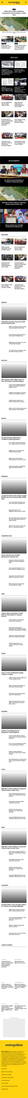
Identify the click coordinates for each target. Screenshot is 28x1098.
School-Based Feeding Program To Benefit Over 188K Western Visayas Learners (20, 47)
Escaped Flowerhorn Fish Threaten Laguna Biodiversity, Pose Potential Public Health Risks (14, 497)
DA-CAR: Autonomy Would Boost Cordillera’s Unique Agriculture (14, 181)
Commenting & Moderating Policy (9, 1086)
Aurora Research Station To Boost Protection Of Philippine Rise (17, 335)
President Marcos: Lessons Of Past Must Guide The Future (17, 934)
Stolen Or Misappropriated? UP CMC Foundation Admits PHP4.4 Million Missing (7, 88)
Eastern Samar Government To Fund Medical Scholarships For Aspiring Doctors (12, 614)
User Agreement (5, 1080)
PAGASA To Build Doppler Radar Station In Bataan (16, 926)
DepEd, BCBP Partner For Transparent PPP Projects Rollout (20, 143)
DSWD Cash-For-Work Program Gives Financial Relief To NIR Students (18, 409)
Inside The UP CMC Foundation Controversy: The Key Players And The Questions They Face (20, 89)
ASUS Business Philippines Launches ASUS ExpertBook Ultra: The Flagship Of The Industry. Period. (7, 72)
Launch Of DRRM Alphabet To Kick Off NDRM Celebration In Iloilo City (17, 818)
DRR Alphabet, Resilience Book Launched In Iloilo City (16, 802)
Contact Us (4, 1068)
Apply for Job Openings (6, 1071)
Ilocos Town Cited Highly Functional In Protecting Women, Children (17, 744)
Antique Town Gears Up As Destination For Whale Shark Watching (16, 811)
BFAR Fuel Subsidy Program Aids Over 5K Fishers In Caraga (16, 584)
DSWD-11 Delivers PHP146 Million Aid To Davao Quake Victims (17, 678)
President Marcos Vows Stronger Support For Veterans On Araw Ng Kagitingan (13, 905)
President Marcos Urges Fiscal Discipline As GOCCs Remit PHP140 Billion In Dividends (7, 122)
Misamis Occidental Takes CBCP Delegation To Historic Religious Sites (16, 561)
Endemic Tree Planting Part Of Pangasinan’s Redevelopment (10, 731)
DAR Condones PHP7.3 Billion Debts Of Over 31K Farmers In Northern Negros (12, 380)
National (4, 43)
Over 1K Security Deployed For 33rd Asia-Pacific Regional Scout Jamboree (17, 919)
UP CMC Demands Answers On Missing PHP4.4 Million (19, 71)
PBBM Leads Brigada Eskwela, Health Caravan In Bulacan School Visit (17, 327)
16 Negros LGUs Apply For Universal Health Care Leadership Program (17, 393)
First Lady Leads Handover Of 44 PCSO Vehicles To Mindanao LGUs (17, 568)
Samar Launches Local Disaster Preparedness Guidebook (16, 620)
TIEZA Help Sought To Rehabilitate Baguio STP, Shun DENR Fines (17, 467)
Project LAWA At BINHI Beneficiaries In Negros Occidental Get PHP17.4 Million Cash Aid (17, 386)
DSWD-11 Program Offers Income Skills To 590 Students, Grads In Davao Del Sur (17, 703)
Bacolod (3, 1004)
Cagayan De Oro (19, 982)
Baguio (16, 1004)
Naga (2, 982)
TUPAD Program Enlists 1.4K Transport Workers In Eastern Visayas (16, 645)
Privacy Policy (4, 1083)
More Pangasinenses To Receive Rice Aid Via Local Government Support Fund (17, 760)
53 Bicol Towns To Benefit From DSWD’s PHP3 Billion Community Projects (7, 986)
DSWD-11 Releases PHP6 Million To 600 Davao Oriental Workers (17, 686)
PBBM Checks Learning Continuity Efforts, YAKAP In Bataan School (17, 910)
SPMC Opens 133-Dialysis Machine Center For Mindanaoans (17, 694)
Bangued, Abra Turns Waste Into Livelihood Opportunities (16, 451)
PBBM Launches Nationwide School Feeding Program (6, 47)
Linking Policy (4, 1089)
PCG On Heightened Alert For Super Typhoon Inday (6, 104)
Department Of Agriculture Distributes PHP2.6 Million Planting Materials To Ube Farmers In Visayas (17, 629)
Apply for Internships (6, 1074)
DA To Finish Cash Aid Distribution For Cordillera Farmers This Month (17, 443)
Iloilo (14, 9)
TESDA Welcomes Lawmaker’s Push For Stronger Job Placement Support (6, 143)
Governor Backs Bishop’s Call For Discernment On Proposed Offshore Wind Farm (17, 737)
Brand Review (18, 959)
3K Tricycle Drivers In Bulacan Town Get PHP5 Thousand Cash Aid (17, 351)
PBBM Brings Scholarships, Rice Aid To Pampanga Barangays (17, 343)
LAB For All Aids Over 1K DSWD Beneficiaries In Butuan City (14, 226)
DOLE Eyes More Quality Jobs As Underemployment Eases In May (19, 104)
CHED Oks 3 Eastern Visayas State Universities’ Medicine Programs (17, 636)
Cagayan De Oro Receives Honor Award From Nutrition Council (16, 576)
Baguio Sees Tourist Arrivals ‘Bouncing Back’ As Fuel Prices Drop (17, 459)
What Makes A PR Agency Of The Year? (20, 962)
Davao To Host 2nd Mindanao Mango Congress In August (12, 673)
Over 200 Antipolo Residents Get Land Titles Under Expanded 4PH (17, 503)
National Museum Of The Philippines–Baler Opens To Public (17, 511)
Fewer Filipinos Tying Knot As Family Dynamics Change (20, 121)
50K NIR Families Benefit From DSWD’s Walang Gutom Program (16, 401)
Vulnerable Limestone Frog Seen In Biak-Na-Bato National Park (13, 322)
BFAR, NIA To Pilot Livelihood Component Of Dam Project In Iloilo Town (14, 13)
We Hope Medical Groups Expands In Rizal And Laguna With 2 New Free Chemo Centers (18, 519)
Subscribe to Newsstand (7, 1077)
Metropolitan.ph (14, 183)
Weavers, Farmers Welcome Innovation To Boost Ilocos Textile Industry (17, 753)
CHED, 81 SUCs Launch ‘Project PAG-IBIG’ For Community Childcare (17, 526)
